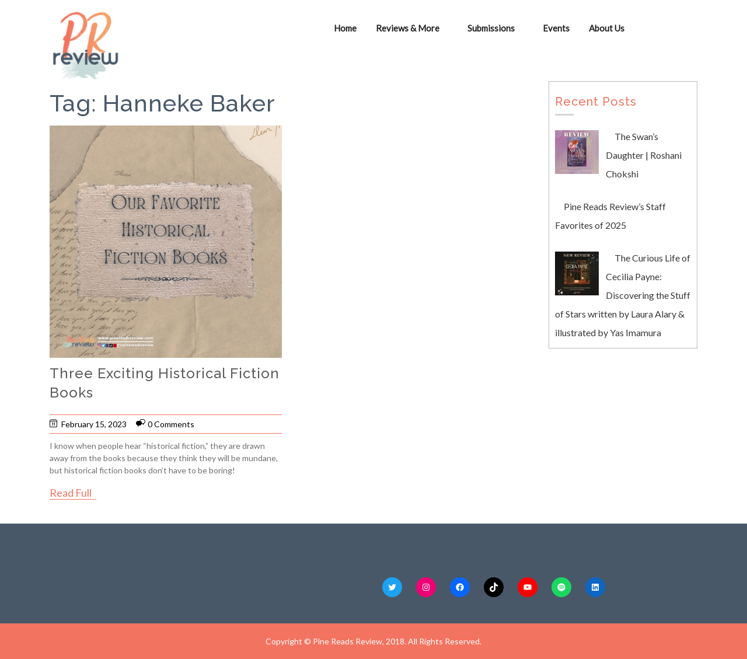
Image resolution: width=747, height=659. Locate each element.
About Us (606, 28)
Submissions (491, 28)
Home (345, 28)
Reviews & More (407, 28)
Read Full (71, 492)
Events (556, 28)
